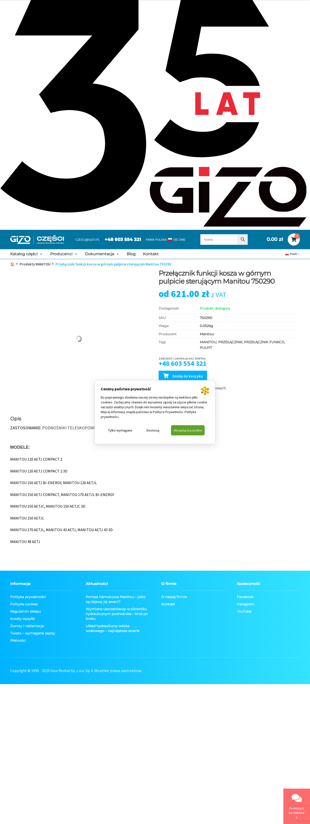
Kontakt (151, 254)
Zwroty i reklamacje (27, 626)
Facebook (245, 597)
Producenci (64, 254)
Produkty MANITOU (35, 264)
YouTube (244, 611)
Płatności (18, 640)
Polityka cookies (24, 604)
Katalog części (26, 254)
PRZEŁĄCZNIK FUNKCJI (264, 342)
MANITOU (208, 342)
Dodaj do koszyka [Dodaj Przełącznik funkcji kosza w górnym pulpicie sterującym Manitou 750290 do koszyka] (187, 376)
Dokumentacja (102, 254)
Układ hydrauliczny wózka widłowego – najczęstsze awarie (112, 628)
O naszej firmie (174, 597)
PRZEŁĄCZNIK (230, 342)
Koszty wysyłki (22, 618)
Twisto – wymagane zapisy (32, 633)
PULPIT (206, 347)
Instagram (245, 604)
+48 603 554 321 (123, 239)
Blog (131, 254)
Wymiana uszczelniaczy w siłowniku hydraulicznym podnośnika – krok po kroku (117, 614)
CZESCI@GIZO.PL (87, 239)
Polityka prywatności (28, 597)
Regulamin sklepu (25, 611)
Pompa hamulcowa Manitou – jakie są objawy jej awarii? (115, 599)
